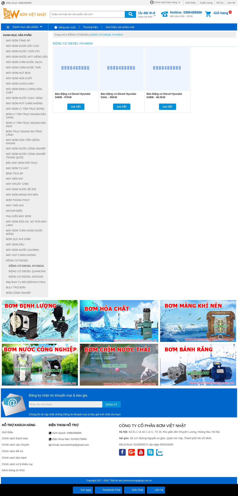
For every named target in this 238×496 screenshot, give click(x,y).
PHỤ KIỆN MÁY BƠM (18, 216)
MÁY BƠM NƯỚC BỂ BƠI (21, 189)
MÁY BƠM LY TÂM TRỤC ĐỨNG (25, 108)
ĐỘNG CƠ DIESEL (78, 34)
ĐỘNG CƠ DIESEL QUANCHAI (27, 271)
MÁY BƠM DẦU (15, 244)
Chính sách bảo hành (14, 457)
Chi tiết (76, 106)
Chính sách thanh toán (15, 438)
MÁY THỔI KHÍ (15, 205)
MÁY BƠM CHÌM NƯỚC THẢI (23, 67)
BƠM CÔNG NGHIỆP (18, 292)
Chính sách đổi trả (12, 451)
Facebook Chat (108, 489)
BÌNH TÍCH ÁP (14, 173)
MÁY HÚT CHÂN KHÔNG (21, 255)
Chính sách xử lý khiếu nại (17, 464)
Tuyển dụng (206, 2)
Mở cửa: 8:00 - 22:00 (186, 14)
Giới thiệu (190, 2)
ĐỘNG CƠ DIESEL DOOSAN (26, 276)
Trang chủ (59, 34)
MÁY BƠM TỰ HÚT (17, 168)
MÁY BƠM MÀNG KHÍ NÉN (22, 194)
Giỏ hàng (221, 13)
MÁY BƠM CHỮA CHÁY (20, 83)
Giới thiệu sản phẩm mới (120, 27)
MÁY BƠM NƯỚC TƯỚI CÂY (23, 51)
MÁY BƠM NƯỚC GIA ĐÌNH (22, 249)
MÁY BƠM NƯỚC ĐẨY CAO (22, 45)
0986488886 (74, 432)
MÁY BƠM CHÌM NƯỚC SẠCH (24, 62)
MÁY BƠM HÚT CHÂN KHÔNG (24, 103)
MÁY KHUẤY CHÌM (17, 183)
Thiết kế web (116, 480)
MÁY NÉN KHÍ (14, 178)
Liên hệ (231, 2)
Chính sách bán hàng (166, 2)
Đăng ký (111, 404)
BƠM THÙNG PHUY (18, 200)
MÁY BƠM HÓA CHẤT (19, 78)
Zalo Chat (134, 489)
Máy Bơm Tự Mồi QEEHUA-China (25, 282)
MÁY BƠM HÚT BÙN (18, 72)
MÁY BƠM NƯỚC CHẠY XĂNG (24, 97)
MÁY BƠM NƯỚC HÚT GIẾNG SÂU (27, 56)
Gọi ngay (83, 489)
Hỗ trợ (219, 2)
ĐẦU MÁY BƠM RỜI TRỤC (22, 162)
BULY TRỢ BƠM (15, 287)
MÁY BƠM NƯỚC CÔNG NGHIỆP (26, 148)
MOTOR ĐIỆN (14, 210)
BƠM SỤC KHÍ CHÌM (18, 239)
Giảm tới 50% (146, 14)
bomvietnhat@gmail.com (74, 444)
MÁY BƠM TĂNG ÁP (18, 40)
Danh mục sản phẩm (25, 26)
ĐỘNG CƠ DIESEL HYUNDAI (107, 34)
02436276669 (79, 439)
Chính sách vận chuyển (15, 444)
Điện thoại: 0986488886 (16, 2)
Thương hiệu (90, 27)
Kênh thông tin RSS (13, 470)
